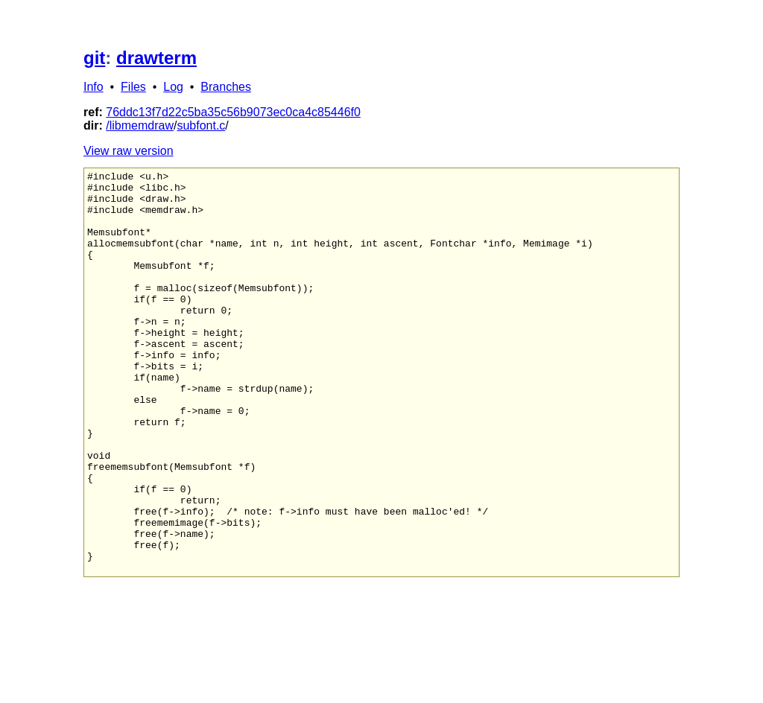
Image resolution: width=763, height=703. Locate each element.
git (94, 58)
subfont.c (201, 125)
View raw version (128, 150)
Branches (225, 86)
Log (173, 86)
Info (93, 86)
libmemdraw (142, 125)
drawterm (156, 58)
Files (133, 86)
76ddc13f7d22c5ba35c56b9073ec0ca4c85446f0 (233, 112)
